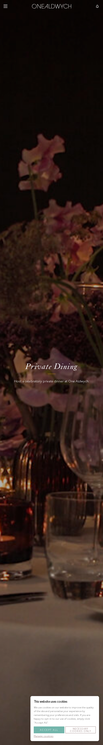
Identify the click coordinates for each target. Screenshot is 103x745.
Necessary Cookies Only (80, 730)
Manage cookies (43, 736)
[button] (5, 6)
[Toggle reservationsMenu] (97, 6)
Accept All (49, 730)
